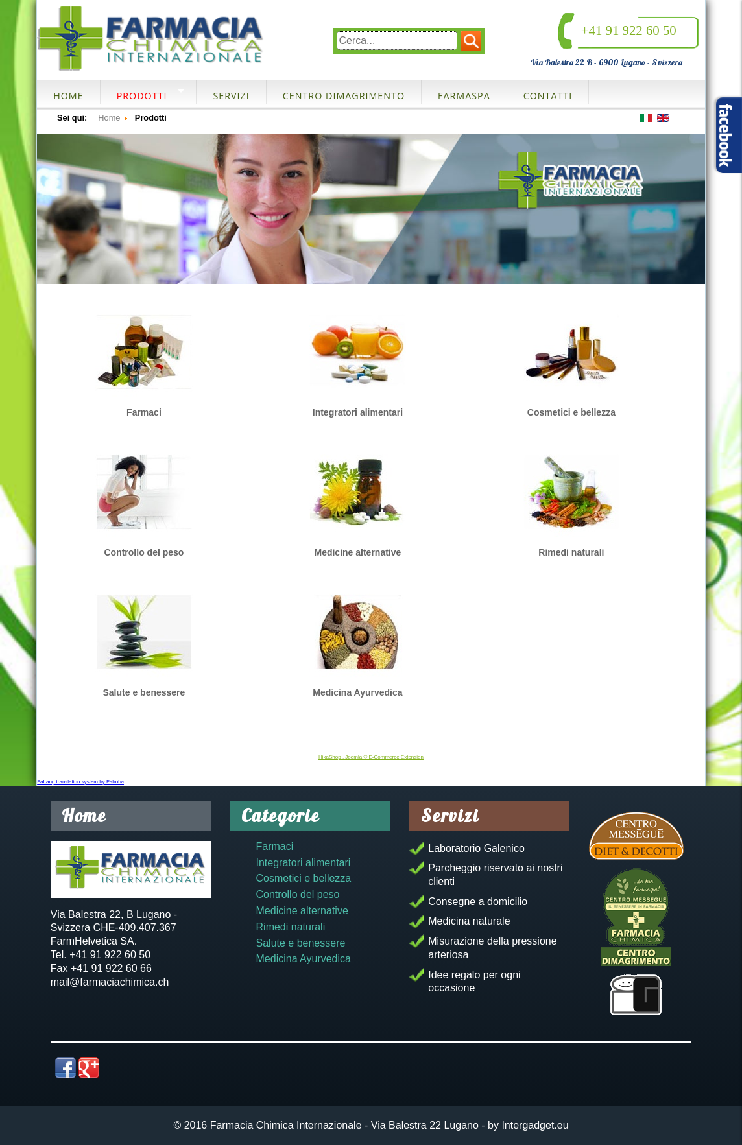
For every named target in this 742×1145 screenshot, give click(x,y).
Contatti (548, 95)
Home (68, 95)
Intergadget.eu (534, 1125)
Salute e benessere (144, 692)
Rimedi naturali (571, 552)
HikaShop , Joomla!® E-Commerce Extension (371, 757)
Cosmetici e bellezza (571, 412)
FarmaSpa (464, 95)
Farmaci (144, 412)
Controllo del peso (144, 552)
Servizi (231, 95)
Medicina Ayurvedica (357, 692)
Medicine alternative (357, 552)
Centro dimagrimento (344, 95)
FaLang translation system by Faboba (80, 782)
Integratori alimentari (358, 412)
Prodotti (142, 95)
